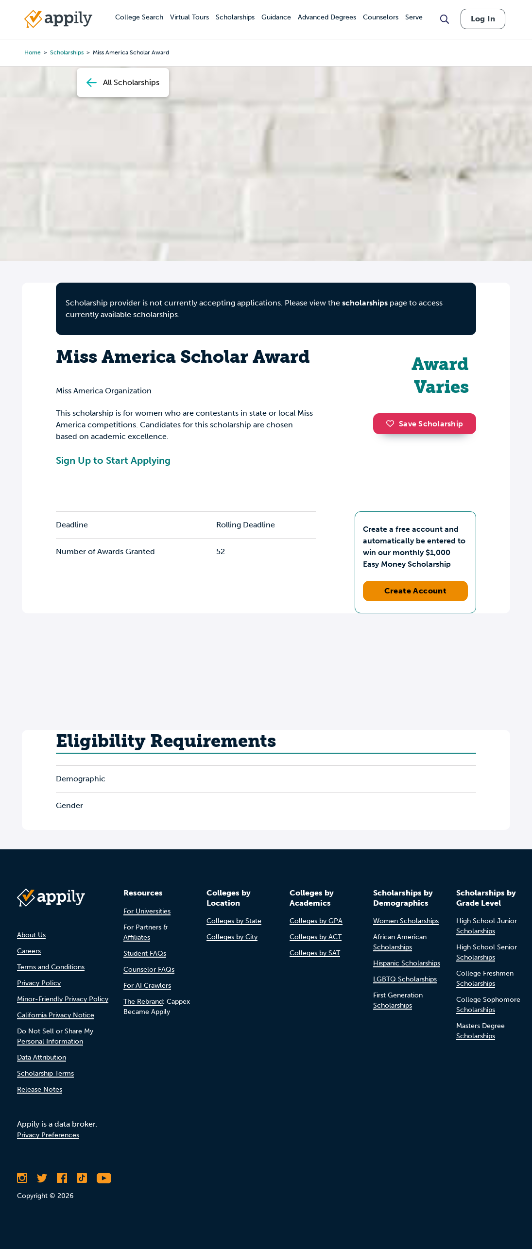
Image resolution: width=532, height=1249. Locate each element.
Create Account (415, 590)
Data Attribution (41, 1057)
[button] (392, 423)
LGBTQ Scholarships (405, 979)
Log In (483, 18)
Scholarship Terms (45, 1073)
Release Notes (39, 1089)
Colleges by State (233, 921)
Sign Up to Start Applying (113, 460)
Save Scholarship (424, 423)
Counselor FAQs (148, 969)
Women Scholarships (406, 921)
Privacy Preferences (48, 1135)
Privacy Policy (39, 983)
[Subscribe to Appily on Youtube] (104, 1178)
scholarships (365, 302)
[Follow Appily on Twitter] (42, 1178)
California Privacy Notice (55, 1015)
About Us (31, 935)
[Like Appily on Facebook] (62, 1178)
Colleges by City (231, 937)
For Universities (147, 911)
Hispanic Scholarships (406, 963)
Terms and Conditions (51, 967)
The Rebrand (143, 1001)
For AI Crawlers (147, 985)
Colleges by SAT (315, 953)
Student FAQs (144, 953)
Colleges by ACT (316, 937)
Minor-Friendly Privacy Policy (62, 999)
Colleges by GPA (316, 921)
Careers (29, 951)
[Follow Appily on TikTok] (82, 1178)
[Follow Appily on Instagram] (22, 1178)
